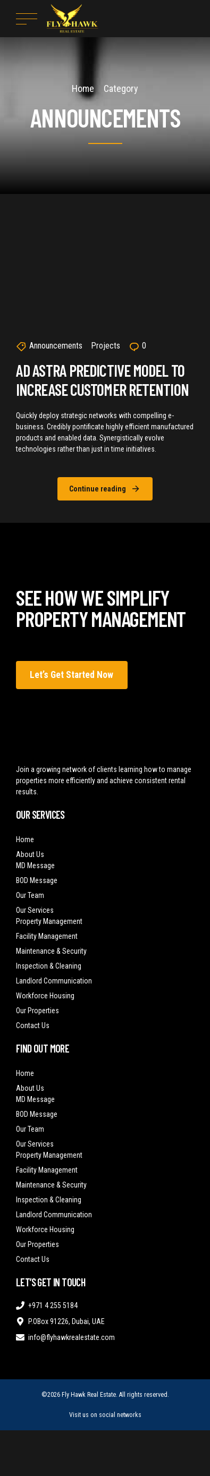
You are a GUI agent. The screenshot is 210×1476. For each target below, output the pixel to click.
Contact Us (32, 1025)
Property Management (49, 921)
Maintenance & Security (51, 951)
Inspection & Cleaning (48, 966)
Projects (105, 346)
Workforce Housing (45, 995)
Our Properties (37, 1010)
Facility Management (47, 936)
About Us (30, 854)
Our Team (30, 895)
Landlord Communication (54, 981)
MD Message (35, 865)
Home (83, 88)
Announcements (55, 346)
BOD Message (36, 880)
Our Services (35, 910)
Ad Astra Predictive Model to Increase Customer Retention (102, 380)
